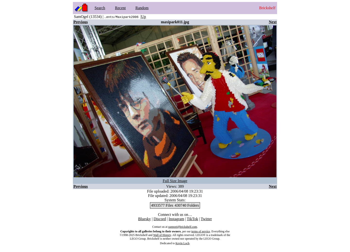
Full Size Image (175, 181)
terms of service (200, 231)
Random (142, 8)
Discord (160, 219)
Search (100, 8)
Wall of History (162, 235)
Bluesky (144, 219)
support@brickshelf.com (182, 226)
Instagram (176, 219)
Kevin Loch (182, 243)
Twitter (206, 219)
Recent (120, 8)
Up (143, 17)
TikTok (192, 219)
